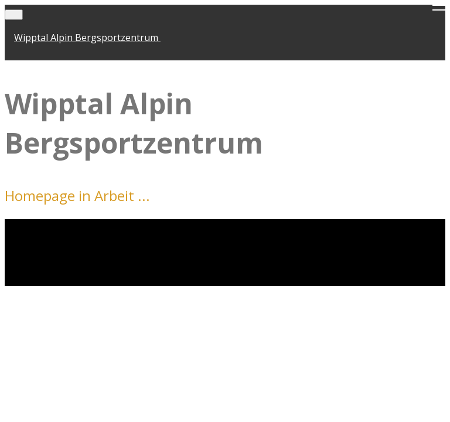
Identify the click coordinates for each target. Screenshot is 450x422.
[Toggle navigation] (14, 14)
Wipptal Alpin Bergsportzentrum (87, 37)
